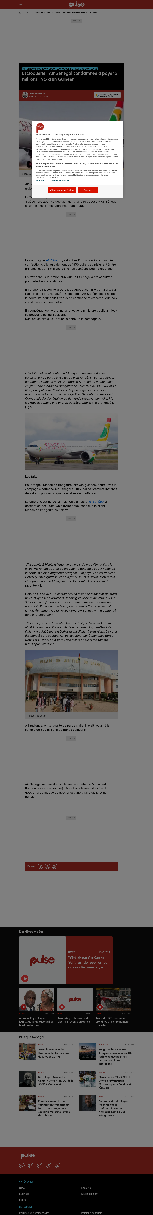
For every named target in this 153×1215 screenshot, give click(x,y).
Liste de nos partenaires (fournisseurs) (52, 180)
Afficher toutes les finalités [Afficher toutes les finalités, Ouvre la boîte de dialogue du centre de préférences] (61, 190)
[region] (77, 159)
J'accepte (88, 190)
